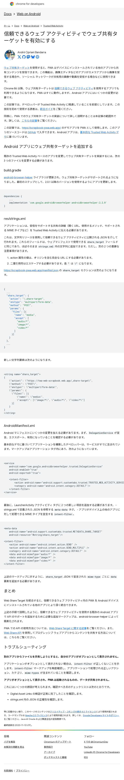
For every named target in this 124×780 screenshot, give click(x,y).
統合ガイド (46, 109)
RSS (86, 757)
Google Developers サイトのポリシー (101, 715)
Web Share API (12, 633)
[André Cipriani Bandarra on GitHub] (24, 58)
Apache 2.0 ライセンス (36, 715)
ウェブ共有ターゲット (17, 68)
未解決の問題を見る (14, 746)
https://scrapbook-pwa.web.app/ (41, 127)
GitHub (32, 132)
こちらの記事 (29, 120)
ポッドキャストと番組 (55, 757)
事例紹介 (48, 746)
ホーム (7, 26)
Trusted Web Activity (53, 26)
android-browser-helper (18, 177)
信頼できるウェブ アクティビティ (73, 88)
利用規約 (8, 770)
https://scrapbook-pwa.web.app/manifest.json (31, 270)
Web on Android (29, 14)
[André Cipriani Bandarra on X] (19, 58)
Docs (8, 14)
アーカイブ (49, 752)
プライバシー (23, 770)
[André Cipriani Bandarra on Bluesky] (33, 58)
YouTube (88, 746)
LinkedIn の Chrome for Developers (102, 752)
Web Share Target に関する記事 (68, 628)
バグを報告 (9, 741)
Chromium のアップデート (57, 741)
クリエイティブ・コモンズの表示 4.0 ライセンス (73, 711)
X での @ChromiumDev (96, 741)
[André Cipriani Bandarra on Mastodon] (28, 58)
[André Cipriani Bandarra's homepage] (37, 58)
